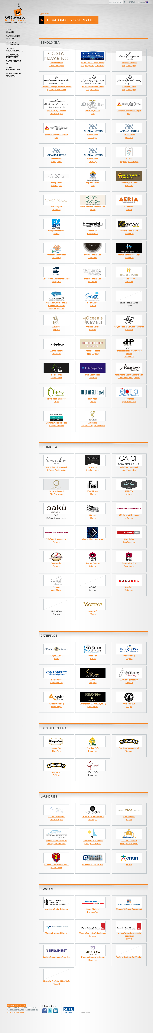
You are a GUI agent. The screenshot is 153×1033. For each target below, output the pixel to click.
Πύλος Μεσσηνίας (56, 63)
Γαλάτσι (93, 563)
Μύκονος (56, 207)
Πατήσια (56, 539)
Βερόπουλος (93, 909)
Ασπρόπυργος (56, 680)
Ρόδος (56, 656)
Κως (93, 111)
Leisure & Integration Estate (93, 423)
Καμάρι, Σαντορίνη (93, 841)
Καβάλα (56, 327)
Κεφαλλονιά (93, 231)
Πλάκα (93, 611)
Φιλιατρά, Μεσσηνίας (129, 841)
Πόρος (93, 399)
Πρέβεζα (93, 159)
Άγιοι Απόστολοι (129, 399)
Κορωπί (129, 656)
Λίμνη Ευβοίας (93, 351)
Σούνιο (129, 935)
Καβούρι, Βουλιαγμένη (56, 467)
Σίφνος (129, 816)
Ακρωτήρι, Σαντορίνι (129, 159)
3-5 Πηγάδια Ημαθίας (56, 841)
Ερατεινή (93, 375)
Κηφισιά (129, 680)
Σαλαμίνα (129, 587)
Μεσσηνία (93, 816)
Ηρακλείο (56, 748)
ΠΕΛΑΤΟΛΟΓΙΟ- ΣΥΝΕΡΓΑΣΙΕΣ (13, 56)
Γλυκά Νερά (56, 704)
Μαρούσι (129, 748)
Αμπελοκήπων (129, 539)
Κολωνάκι (93, 748)
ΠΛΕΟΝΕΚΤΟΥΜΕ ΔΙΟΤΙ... (13, 62)
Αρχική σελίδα (44, 14)
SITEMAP (132, 2)
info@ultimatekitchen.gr (15, 1012)
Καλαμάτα (56, 279)
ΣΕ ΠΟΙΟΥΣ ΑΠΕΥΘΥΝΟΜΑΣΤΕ (14, 49)
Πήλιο (56, 399)
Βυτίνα (93, 303)
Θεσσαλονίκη (56, 375)
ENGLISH (143, 2)
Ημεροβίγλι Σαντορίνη (56, 87)
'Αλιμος (129, 704)
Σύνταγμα (93, 135)
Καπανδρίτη (93, 704)
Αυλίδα (93, 656)
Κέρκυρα (129, 183)
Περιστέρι (93, 957)
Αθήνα (93, 491)
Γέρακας (56, 563)
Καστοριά (129, 279)
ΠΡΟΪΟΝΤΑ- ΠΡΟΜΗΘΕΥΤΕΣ (13, 43)
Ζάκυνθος (129, 231)
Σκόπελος (56, 351)
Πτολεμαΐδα (129, 352)
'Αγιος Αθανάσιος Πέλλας (129, 375)
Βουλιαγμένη (56, 183)
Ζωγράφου (129, 563)
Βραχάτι (129, 327)
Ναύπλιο (129, 135)
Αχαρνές (93, 680)
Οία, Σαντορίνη (129, 63)
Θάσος (93, 207)
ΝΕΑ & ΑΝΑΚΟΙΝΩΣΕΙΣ (13, 68)
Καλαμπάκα (56, 159)
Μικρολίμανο (56, 587)
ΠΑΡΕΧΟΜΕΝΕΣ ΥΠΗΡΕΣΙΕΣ (13, 37)
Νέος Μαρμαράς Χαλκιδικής (93, 63)
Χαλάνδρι (129, 515)
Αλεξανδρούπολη (56, 304)
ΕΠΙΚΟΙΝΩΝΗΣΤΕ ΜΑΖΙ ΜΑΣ (13, 74)
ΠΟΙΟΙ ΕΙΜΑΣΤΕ (10, 31)
